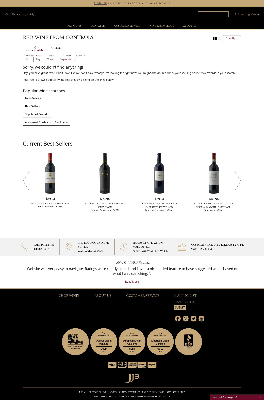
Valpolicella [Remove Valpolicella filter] (67, 59)
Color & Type (29, 55)
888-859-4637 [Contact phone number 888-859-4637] (41, 249)
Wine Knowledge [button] (161, 26)
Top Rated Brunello (37, 114)
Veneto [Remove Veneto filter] (52, 59)
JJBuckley (131, 14)
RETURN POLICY (176, 392)
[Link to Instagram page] (186, 318)
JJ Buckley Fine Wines (104, 396)
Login (241, 14)
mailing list (185, 296)
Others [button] (56, 48)
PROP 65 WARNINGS (153, 392)
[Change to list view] (215, 38)
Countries (39, 55)
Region (51, 55)
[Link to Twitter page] (193, 318)
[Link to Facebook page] (178, 318)
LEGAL (82, 392)
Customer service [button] (127, 26)
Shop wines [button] (69, 296)
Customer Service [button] (142, 296)
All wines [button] (74, 26)
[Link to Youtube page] (201, 318)
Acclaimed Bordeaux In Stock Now (46, 122)
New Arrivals (33, 98)
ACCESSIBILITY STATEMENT (124, 392)
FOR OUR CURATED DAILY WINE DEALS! (132, 3)
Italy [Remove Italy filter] (39, 59)
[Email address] (189, 302)
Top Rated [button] (97, 26)
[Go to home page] (132, 377)
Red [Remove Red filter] (28, 59)
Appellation (80, 55)
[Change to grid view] (219, 38)
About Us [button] (190, 26)
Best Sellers (32, 106)
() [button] (255, 14)
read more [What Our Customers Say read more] (132, 281)
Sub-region (67, 55)
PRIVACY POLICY (98, 392)
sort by (231, 38)
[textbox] (213, 14)
